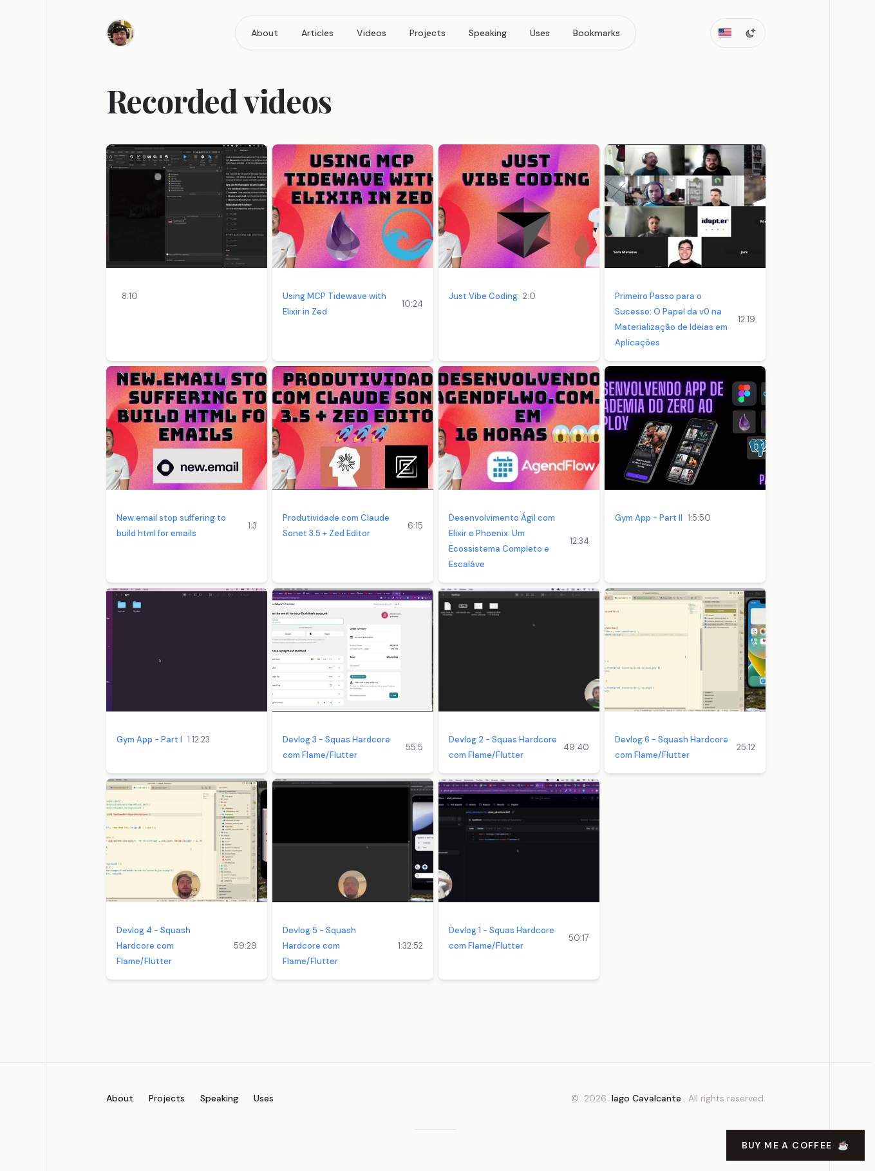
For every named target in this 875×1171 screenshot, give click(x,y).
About (264, 33)
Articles (317, 33)
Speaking (488, 33)
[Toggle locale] (725, 32)
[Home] (120, 33)
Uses (540, 33)
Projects (427, 33)
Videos (371, 33)
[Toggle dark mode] (750, 32)
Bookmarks (596, 33)
